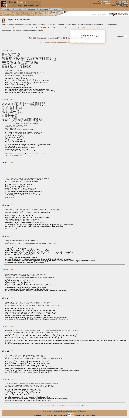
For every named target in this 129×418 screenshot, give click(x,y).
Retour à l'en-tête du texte (46, 42)
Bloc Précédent (58, 42)
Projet (55, 9)
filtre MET (43, 27)
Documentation (44, 9)
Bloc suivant (86, 405)
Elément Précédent (68, 42)
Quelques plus (31, 9)
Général (7, 9)
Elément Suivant (78, 405)
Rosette (19, 9)
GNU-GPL (44, 415)
